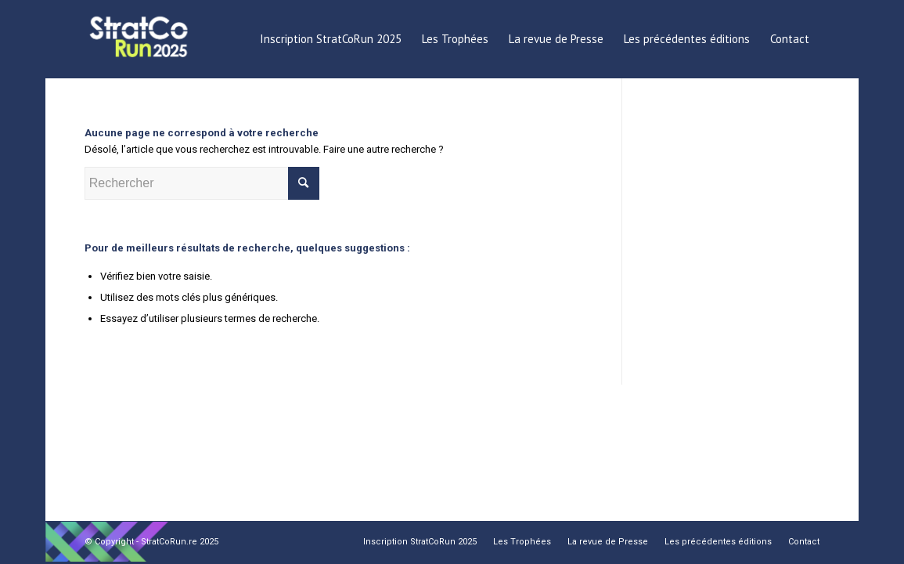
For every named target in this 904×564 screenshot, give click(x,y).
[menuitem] (331, 39)
